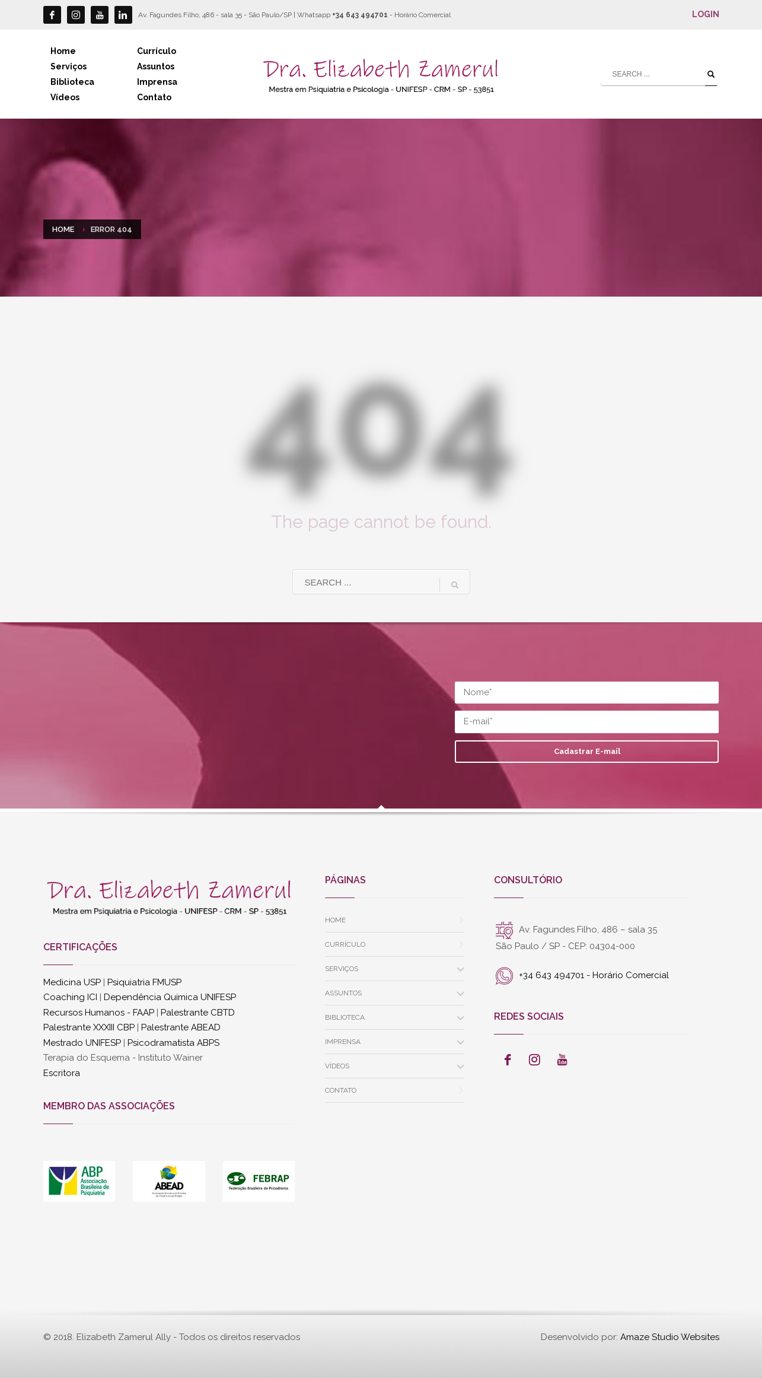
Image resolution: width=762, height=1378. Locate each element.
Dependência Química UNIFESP (170, 997)
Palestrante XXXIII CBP (89, 1027)
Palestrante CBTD (198, 1012)
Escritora (61, 1073)
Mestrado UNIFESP (82, 1043)
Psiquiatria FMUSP (144, 982)
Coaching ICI (70, 997)
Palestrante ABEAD (181, 1027)
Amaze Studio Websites (669, 1337)
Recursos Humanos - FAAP (98, 1012)
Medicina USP (72, 982)
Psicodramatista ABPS (173, 1043)
